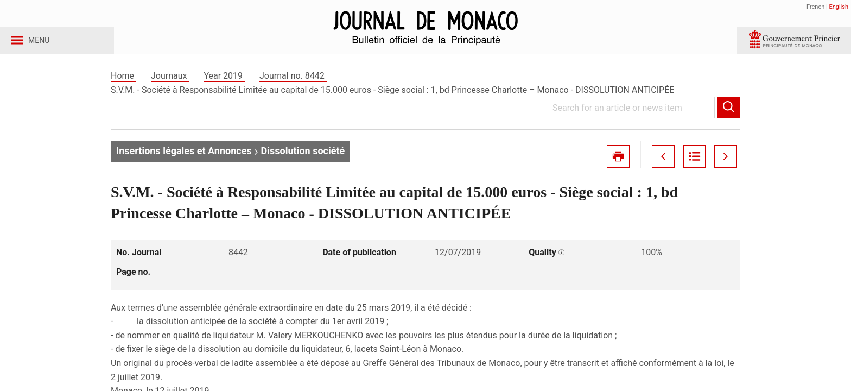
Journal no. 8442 (293, 86)
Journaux (170, 86)
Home (123, 86)
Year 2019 (224, 86)
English (838, 6)
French (815, 6)
